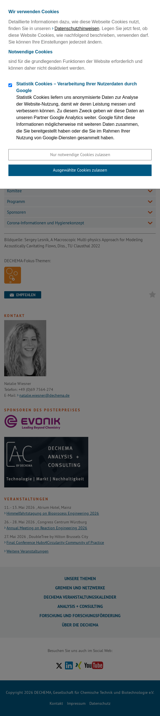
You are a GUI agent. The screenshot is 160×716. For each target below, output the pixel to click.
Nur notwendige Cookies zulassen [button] (80, 154)
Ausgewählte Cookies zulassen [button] (80, 170)
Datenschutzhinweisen (76, 28)
